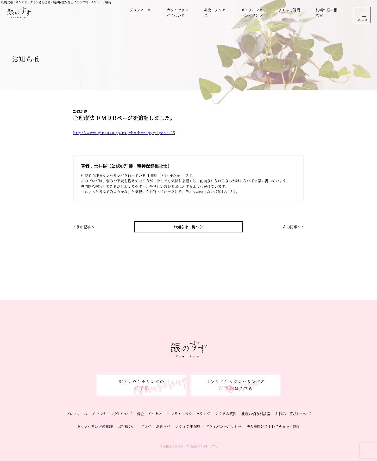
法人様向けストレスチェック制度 (273, 426)
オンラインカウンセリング (252, 12)
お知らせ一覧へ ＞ (188, 226)
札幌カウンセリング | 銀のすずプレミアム (190, 446)
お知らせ (163, 426)
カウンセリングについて (177, 12)
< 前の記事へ (83, 226)
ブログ (145, 426)
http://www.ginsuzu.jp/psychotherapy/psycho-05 (124, 132)
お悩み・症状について (293, 413)
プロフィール (140, 9)
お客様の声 (127, 426)
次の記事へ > (293, 226)
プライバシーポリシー (223, 426)
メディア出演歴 (188, 426)
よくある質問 (289, 9)
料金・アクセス (215, 12)
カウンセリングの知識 (95, 426)
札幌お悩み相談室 (326, 12)
